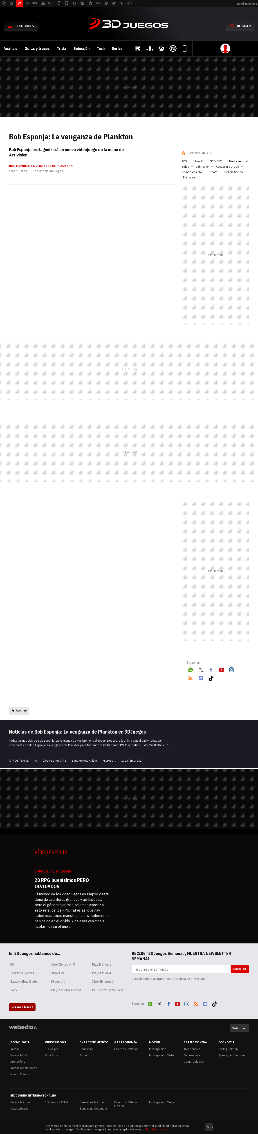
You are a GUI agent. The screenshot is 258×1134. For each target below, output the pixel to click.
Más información (156, 1129)
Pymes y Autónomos (231, 1055)
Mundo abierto (192, 172)
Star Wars (189, 177)
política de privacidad (190, 979)
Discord (200, 677)
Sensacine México (92, 1102)
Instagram (231, 668)
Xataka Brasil (19, 1108)
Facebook (211, 668)
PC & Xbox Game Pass (107, 990)
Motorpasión (157, 1049)
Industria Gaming (22, 973)
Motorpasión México (163, 1102)
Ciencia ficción (233, 172)
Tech (101, 48)
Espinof (85, 1055)
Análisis (10, 48)
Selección (82, 48)
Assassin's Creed (227, 167)
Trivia (61, 48)
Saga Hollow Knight (84, 761)
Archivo (21, 710)
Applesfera (17, 1062)
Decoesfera (192, 1055)
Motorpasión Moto (161, 1055)
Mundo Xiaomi (19, 1074)
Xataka (15, 1049)
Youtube (221, 668)
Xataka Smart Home (23, 1068)
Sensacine (87, 1049)
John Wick (202, 167)
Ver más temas (22, 1007)
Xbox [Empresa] (131, 761)
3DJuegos (129, 24)
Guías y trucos (37, 48)
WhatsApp (190, 668)
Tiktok (211, 677)
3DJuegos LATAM (56, 1102)
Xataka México (20, 1102)
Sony (13, 990)
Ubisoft (198, 161)
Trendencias (192, 1049)
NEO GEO (216, 161)
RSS (190, 677)
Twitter (200, 668)
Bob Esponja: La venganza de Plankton (41, 166)
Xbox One (58, 973)
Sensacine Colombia (93, 1108)
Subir (236, 1028)
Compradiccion (194, 1062)
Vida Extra (51, 1055)
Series (117, 48)
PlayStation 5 (101, 965)
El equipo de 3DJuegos (47, 171)
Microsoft (109, 761)
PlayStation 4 (101, 973)
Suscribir (240, 969)
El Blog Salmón (228, 1049)
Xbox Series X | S (54, 761)
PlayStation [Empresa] (67, 990)
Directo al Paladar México (126, 1104)
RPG (184, 161)
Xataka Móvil (18, 1055)
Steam (213, 172)
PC (36, 761)
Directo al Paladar (126, 1049)
